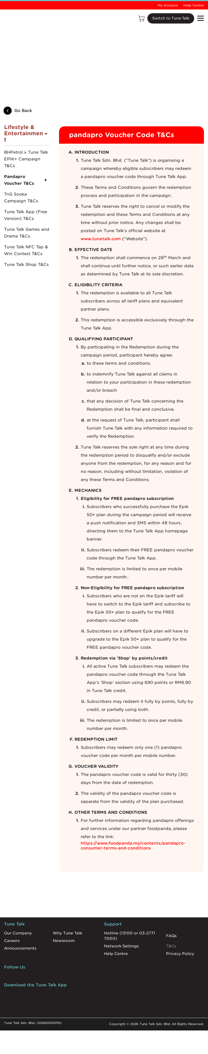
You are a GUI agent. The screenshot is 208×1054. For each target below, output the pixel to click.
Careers (12, 939)
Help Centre (193, 5)
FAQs (171, 934)
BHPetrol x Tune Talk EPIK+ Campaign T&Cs (26, 158)
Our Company (18, 932)
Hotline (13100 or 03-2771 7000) (129, 934)
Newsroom (64, 939)
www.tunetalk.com (101, 237)
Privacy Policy (180, 952)
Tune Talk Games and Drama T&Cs (26, 231)
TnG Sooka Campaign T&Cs (21, 196)
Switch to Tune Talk (169, 18)
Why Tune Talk (67, 932)
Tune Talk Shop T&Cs (26, 263)
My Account (168, 5)
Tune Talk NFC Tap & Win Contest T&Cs (26, 249)
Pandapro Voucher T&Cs (19, 179)
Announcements (20, 947)
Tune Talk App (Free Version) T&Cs (25, 214)
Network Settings (121, 945)
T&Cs (171, 945)
